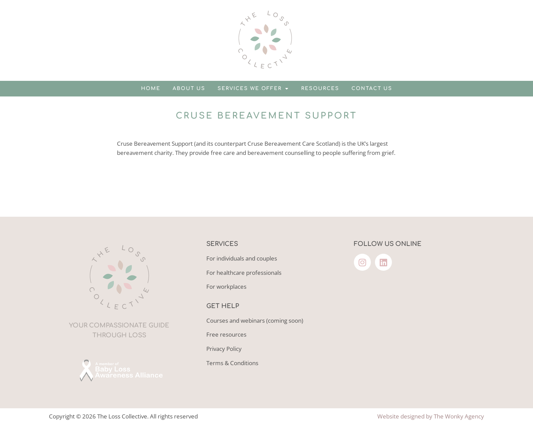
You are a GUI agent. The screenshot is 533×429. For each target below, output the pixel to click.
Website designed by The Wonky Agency (430, 416)
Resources (320, 88)
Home (150, 88)
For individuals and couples (241, 258)
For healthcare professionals (243, 272)
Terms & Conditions (232, 363)
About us (189, 88)
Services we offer (253, 88)
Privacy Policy (224, 349)
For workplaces (226, 286)
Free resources (226, 334)
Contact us (371, 88)
